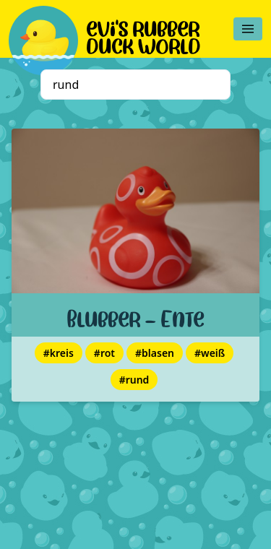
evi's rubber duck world (144, 34)
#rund (134, 379)
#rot (104, 353)
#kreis (58, 353)
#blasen (154, 353)
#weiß (209, 353)
